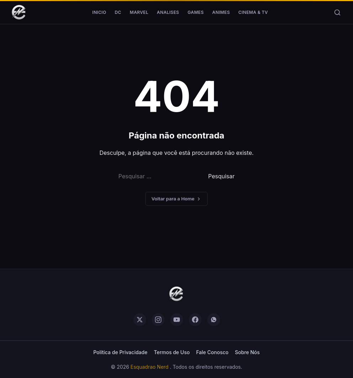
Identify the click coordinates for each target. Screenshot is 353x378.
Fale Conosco (212, 352)
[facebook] (195, 319)
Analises (168, 12)
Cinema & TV (253, 12)
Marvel (139, 12)
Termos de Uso (172, 352)
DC (118, 12)
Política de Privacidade (120, 352)
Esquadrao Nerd (150, 367)
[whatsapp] (213, 319)
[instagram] (158, 319)
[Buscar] (337, 12)
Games (196, 12)
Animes (221, 12)
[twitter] (139, 319)
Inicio (99, 12)
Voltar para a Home (176, 199)
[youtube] (176, 319)
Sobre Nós (247, 352)
